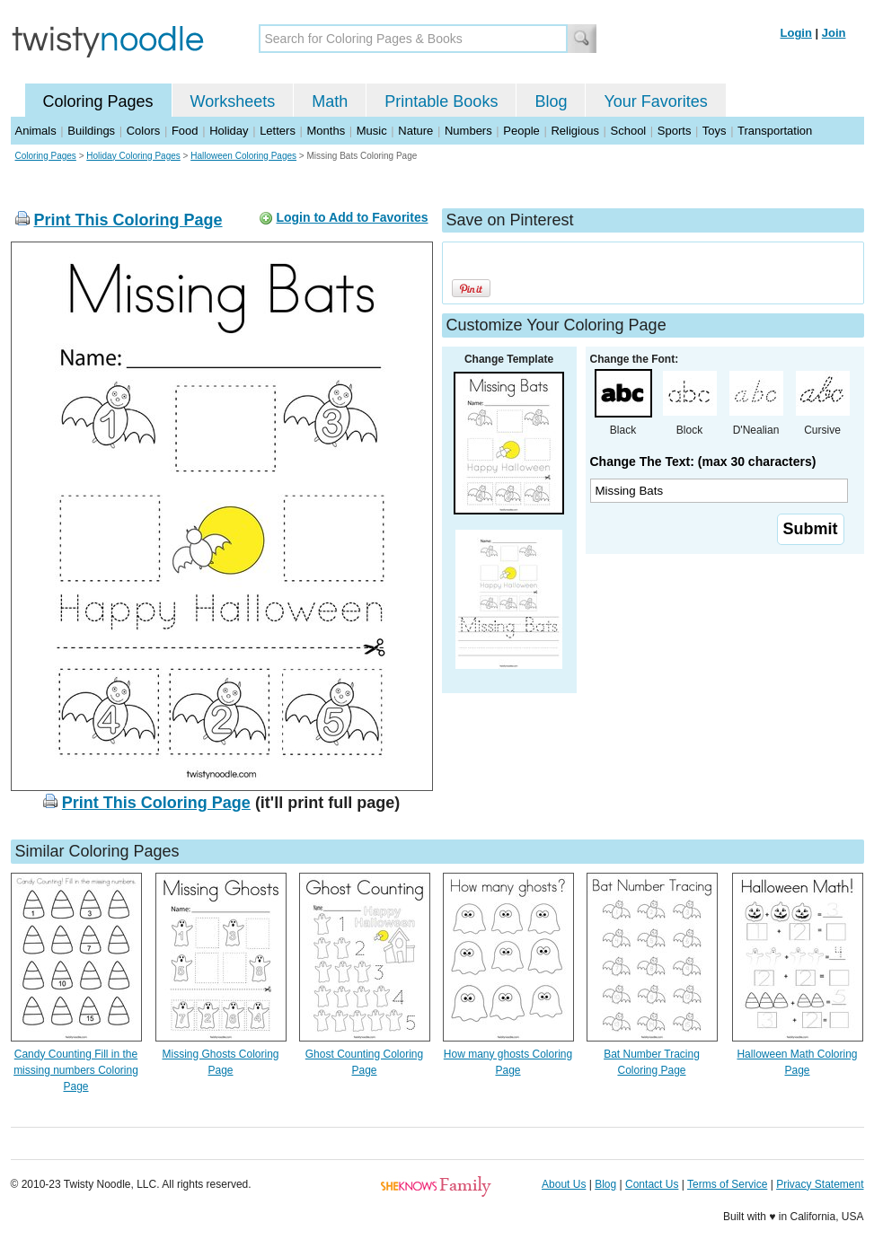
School (629, 130)
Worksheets (233, 101)
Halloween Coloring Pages (243, 156)
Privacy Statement (819, 1184)
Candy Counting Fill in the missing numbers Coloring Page (75, 1070)
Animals (36, 130)
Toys (714, 130)
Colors (144, 130)
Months (326, 130)
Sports (675, 130)
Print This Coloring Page (128, 220)
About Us (564, 1184)
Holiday (228, 130)
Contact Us (651, 1184)
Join (834, 33)
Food (185, 130)
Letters (278, 130)
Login (796, 33)
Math (330, 101)
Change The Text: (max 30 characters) (703, 461)
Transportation (774, 130)
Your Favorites (655, 101)
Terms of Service (727, 1184)
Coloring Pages (98, 101)
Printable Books (441, 101)
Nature (415, 130)
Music (372, 130)
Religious (574, 130)
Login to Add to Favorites (352, 217)
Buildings (91, 130)
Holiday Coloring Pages (133, 156)
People (521, 130)
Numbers (468, 130)
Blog (550, 101)
